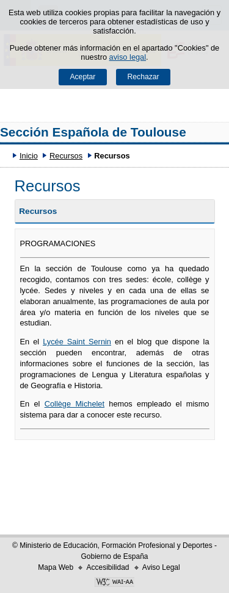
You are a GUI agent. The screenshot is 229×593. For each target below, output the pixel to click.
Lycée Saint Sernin (77, 341)
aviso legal (127, 57)
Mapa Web (55, 567)
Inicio (29, 155)
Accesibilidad (107, 567)
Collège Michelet (74, 403)
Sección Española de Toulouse (93, 132)
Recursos (65, 155)
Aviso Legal (161, 567)
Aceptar (82, 77)
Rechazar (143, 77)
